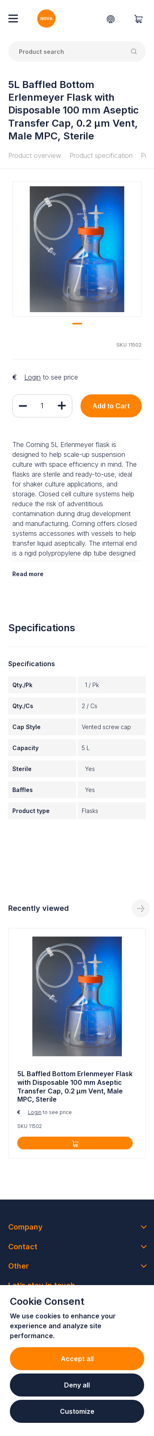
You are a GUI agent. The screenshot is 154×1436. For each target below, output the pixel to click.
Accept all (77, 1359)
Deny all (77, 1385)
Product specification (101, 155)
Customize (77, 1411)
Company (25, 1227)
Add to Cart (111, 406)
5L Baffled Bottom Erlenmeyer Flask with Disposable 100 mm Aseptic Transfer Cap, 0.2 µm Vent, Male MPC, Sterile (75, 1086)
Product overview (34, 155)
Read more (28, 573)
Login (32, 377)
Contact (22, 1246)
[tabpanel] (77, 249)
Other (18, 1266)
